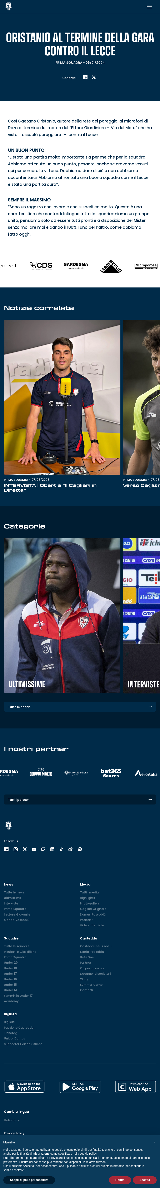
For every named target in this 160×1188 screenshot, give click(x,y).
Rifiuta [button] (120, 1180)
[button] (154, 1142)
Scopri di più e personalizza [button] (29, 1180)
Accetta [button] (144, 1180)
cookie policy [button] (88, 1153)
